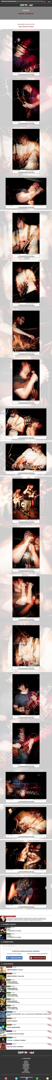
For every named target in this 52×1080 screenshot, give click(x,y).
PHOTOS (26, 1063)
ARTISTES (26, 1062)
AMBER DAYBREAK (26, 14)
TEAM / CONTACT (26, 1072)
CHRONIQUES (26, 1064)
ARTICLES (26, 1066)
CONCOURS (26, 1071)
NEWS (26, 1061)
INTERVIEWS (26, 1065)
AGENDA (26, 1069)
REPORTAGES (26, 1068)
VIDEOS (26, 1070)
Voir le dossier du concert (26, 26)
